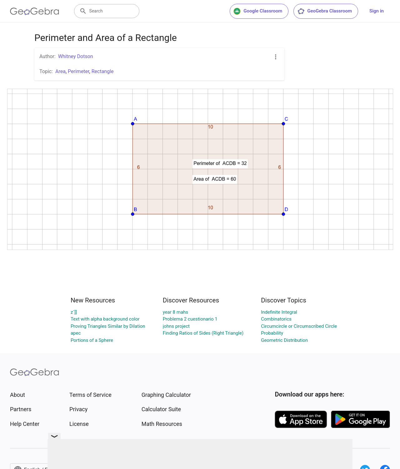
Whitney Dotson (75, 56)
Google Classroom (257, 11)
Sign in (376, 11)
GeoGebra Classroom (324, 11)
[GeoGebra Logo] (34, 11)
